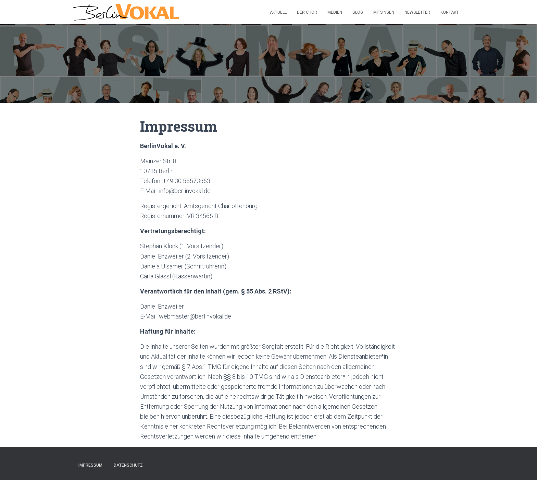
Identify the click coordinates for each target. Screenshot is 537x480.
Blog (357, 12)
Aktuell (278, 12)
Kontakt (449, 12)
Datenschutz (128, 465)
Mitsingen (383, 12)
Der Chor (307, 12)
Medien (334, 12)
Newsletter (417, 12)
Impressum (90, 465)
